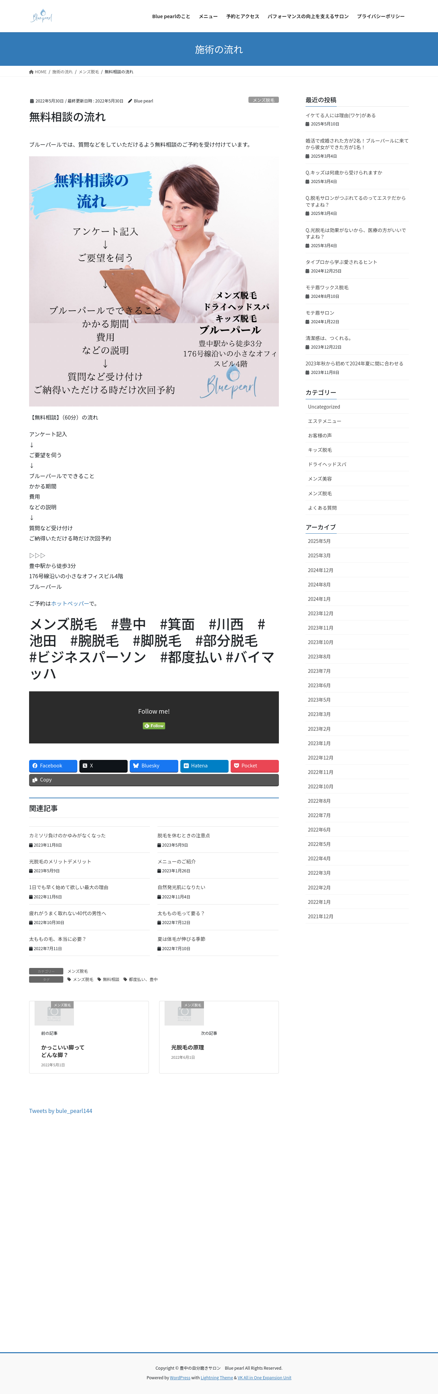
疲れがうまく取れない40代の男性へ (67, 913)
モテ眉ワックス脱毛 (327, 287)
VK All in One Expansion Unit (265, 1377)
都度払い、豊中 (143, 979)
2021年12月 (321, 916)
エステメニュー (325, 420)
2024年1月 (319, 598)
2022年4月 (319, 858)
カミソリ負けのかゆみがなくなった (67, 835)
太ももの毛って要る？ (181, 913)
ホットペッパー (70, 603)
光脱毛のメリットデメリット (60, 861)
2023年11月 (321, 627)
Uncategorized (324, 406)
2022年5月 (319, 843)
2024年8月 (319, 584)
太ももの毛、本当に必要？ (58, 938)
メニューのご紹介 (176, 861)
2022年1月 (319, 901)
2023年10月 (321, 642)
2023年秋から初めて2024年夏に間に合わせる (354, 363)
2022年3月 (319, 872)
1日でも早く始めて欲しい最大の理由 (68, 887)
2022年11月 (321, 771)
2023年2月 (319, 728)
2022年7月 (319, 815)
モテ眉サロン (320, 312)
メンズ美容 (320, 478)
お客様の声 (320, 435)
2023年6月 (319, 685)
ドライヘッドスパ (327, 464)
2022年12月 (321, 757)
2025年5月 (319, 540)
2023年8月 (319, 656)
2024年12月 (321, 570)
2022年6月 (319, 829)
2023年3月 (319, 714)
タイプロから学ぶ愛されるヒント (341, 261)
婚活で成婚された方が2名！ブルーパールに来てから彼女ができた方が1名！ (357, 144)
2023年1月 (319, 743)
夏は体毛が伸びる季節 (181, 938)
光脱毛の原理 (187, 1047)
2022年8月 (319, 800)
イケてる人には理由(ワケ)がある (341, 115)
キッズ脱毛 (320, 449)
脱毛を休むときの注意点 (183, 835)
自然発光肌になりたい (181, 887)
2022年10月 (321, 786)
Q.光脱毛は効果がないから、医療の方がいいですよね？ (356, 233)
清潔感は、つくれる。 (329, 338)
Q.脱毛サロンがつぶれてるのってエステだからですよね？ (356, 201)
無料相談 (111, 979)
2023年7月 (319, 670)
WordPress (180, 1377)
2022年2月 (319, 887)
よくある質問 (322, 507)
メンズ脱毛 (263, 100)
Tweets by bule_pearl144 (60, 1110)
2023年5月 (319, 699)
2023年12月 (321, 613)
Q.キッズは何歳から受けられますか (344, 172)
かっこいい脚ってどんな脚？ (63, 1051)
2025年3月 (319, 555)
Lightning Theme (217, 1377)
